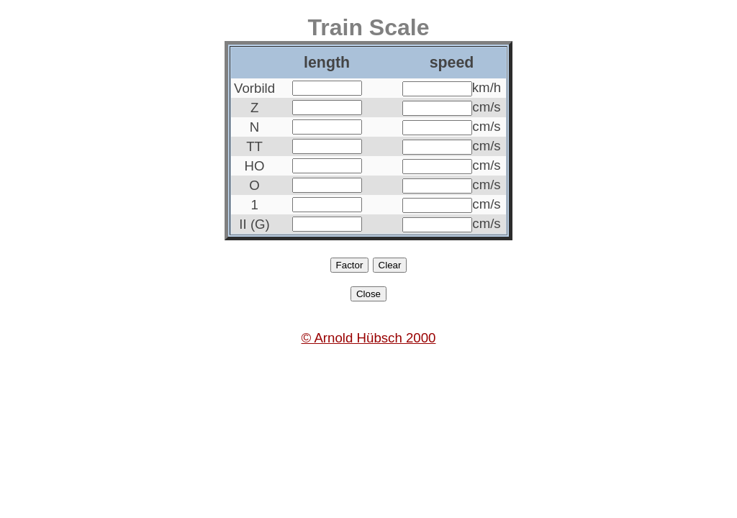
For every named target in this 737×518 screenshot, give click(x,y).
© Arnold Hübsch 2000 (369, 337)
